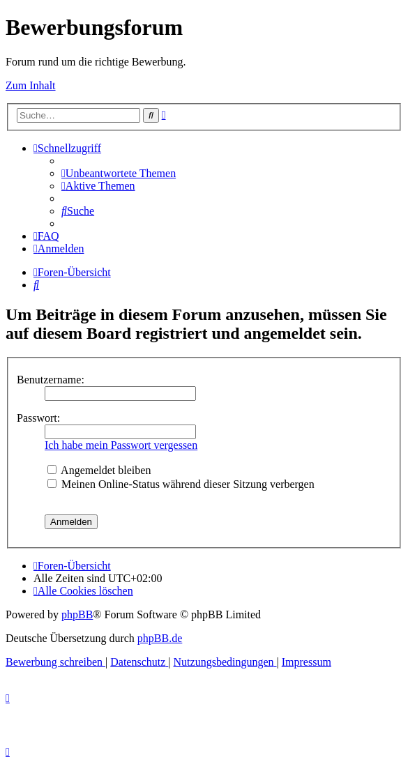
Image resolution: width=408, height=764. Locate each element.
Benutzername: (50, 379)
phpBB (77, 614)
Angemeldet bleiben (99, 470)
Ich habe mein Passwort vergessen (121, 445)
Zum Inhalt (31, 85)
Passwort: (38, 418)
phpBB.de (159, 638)
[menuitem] (118, 173)
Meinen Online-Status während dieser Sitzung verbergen (181, 484)
